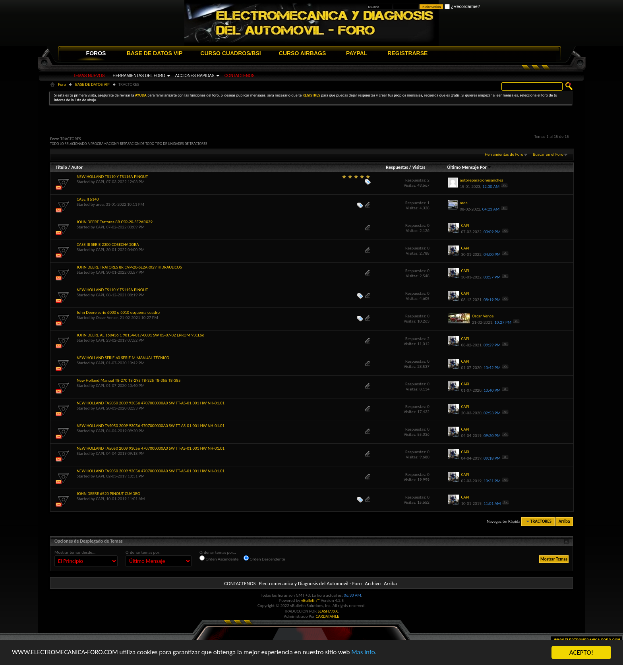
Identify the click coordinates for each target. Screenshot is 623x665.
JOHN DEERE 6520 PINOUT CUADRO (108, 493)
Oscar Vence (107, 317)
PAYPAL (356, 53)
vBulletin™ (310, 600)
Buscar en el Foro (548, 154)
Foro (62, 84)
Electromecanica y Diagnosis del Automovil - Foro (310, 583)
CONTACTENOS (239, 75)
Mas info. (365, 653)
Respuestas (397, 167)
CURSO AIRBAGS (302, 53)
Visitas (419, 167)
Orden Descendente (264, 558)
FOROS (96, 53)
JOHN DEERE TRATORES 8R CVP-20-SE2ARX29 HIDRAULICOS (129, 267)
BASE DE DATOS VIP (154, 53)
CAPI (100, 181)
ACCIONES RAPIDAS (195, 75)
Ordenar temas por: (143, 552)
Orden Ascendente (219, 558)
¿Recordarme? (462, 6)
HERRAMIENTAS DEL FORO (138, 75)
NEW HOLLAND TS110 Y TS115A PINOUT (112, 176)
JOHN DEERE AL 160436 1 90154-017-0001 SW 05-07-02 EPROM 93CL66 (140, 335)
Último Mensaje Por (469, 167)
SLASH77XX (328, 611)
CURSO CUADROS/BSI (230, 53)
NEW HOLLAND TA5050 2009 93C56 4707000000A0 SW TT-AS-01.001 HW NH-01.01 (150, 403)
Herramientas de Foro (504, 154)
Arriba (564, 521)
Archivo (373, 583)
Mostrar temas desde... (74, 552)
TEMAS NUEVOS (88, 75)
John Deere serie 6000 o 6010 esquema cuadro (118, 312)
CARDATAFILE (327, 616)
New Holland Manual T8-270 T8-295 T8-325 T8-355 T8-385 (129, 380)
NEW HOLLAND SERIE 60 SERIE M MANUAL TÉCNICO (123, 357)
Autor (76, 167)
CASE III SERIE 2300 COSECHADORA (108, 244)
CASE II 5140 (88, 199)
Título (61, 167)
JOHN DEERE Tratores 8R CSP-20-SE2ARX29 (115, 221)
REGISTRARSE (407, 53)
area (100, 204)
